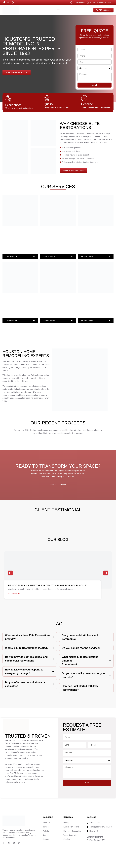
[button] (10, 573)
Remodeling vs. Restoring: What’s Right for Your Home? (47, 585)
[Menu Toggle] (58, 10)
